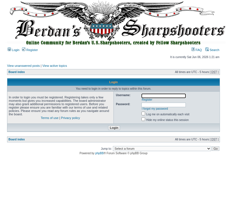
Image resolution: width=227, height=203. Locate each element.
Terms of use (49, 118)
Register (30, 50)
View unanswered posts (23, 65)
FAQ (196, 50)
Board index (16, 72)
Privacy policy (70, 118)
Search (212, 50)
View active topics (54, 65)
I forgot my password (155, 108)
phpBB (99, 153)
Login (13, 50)
